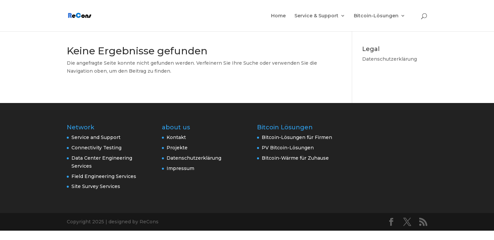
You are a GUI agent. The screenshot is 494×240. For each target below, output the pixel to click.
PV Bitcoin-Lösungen (288, 148)
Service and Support (95, 137)
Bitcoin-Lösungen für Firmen (297, 137)
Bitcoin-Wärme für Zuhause (295, 158)
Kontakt (176, 137)
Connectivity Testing (96, 148)
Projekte (177, 148)
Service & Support (316, 16)
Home (278, 16)
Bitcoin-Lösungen (376, 16)
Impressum (180, 168)
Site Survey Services (95, 186)
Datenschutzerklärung (389, 59)
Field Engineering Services (103, 176)
